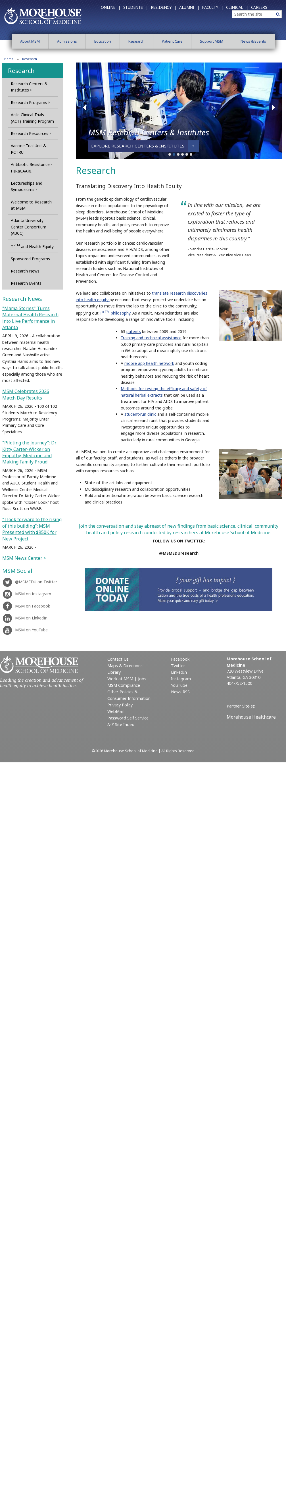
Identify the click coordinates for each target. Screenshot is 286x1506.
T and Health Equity (32, 246)
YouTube (179, 685)
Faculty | (212, 7)
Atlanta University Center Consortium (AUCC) (28, 227)
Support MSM (211, 41)
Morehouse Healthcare (251, 717)
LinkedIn (179, 672)
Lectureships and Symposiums (26, 186)
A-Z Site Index (120, 724)
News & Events (253, 41)
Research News (25, 271)
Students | (135, 7)
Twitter (178, 665)
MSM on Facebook (26, 606)
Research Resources (31, 133)
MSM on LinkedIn (24, 618)
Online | (110, 7)
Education (102, 41)
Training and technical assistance (151, 337)
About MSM (30, 41)
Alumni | (189, 7)
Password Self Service (128, 718)
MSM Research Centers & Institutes (148, 132)
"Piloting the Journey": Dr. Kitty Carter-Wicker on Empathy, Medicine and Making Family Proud (29, 452)
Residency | (164, 7)
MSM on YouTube (25, 630)
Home (9, 59)
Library (114, 672)
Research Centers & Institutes (29, 87)
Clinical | (237, 7)
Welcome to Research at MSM (31, 205)
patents (133, 331)
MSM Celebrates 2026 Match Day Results (25, 394)
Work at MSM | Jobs (126, 678)
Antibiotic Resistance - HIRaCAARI (31, 167)
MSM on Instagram (26, 593)
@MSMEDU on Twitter (29, 581)
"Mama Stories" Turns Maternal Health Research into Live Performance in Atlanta (30, 317)
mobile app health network (149, 363)
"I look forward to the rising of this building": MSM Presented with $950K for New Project (32, 529)
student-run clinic (140, 414)
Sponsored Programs (30, 258)
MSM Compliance (123, 685)
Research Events (26, 283)
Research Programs (30, 102)
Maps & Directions (125, 665)
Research (136, 41)
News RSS (180, 691)
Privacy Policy (120, 705)
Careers (259, 7)
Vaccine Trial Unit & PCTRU (28, 149)
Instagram (181, 678)
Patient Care (172, 41)
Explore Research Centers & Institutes (137, 146)
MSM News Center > (24, 558)
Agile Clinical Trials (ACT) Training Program (32, 118)
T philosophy (115, 313)
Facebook (180, 659)
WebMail (115, 711)
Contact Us (118, 659)
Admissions (67, 41)
